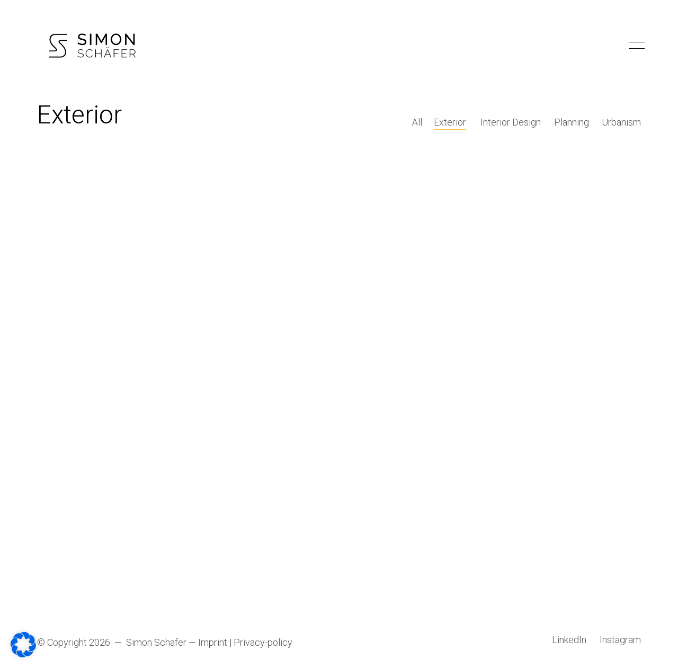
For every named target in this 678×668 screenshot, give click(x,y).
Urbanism (621, 123)
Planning (571, 123)
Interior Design (511, 123)
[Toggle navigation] (635, 45)
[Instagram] (620, 640)
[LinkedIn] (569, 640)
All (418, 123)
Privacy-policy (263, 643)
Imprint (212, 643)
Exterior (452, 123)
